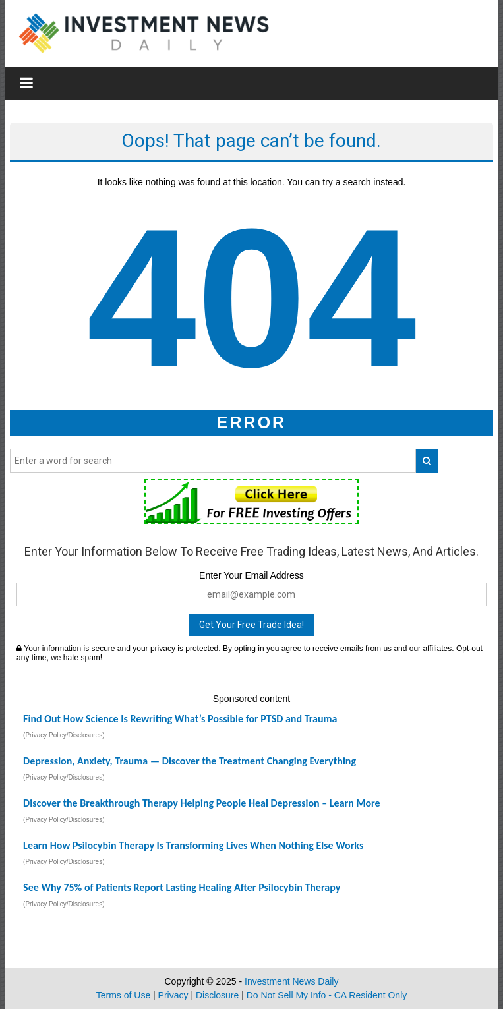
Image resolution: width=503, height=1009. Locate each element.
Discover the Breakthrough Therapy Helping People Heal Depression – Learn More (201, 803)
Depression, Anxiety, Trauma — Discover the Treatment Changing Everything (189, 761)
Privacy (173, 995)
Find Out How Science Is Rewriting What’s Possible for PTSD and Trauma (180, 718)
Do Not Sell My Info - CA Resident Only (327, 995)
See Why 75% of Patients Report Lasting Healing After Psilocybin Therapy (181, 887)
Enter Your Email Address (251, 575)
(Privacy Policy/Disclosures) (63, 735)
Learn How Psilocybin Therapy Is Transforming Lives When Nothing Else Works (193, 845)
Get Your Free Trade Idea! (251, 625)
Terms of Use (123, 995)
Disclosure (217, 995)
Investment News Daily (291, 981)
